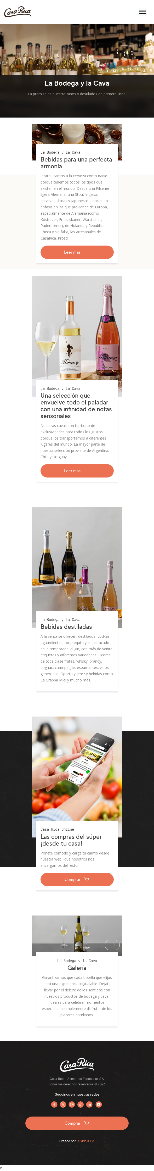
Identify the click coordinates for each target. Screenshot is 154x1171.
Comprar (77, 879)
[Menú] (142, 12)
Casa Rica (17, 11)
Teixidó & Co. (85, 1141)
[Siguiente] (112, 945)
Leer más (77, 252)
